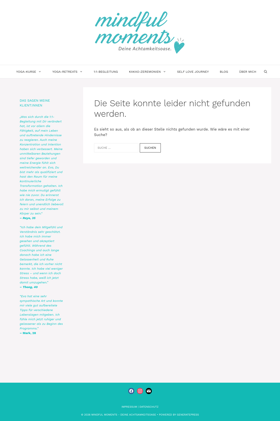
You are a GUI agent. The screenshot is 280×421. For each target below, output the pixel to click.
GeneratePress (188, 414)
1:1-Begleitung (106, 71)
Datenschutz (149, 406)
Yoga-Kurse (31, 71)
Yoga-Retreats (70, 71)
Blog (224, 71)
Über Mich (247, 71)
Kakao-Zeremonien (150, 71)
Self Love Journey (193, 71)
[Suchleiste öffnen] (265, 71)
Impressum (129, 406)
